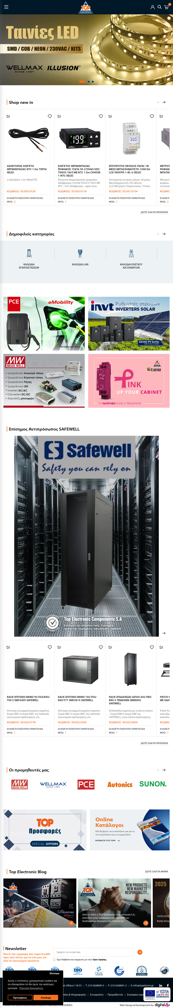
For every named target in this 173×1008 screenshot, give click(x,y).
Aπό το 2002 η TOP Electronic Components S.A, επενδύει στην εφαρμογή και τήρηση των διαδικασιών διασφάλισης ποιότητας (108, 918)
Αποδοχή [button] (46, 997)
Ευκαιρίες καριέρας (138, 994)
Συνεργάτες (97, 994)
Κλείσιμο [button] (54, 973)
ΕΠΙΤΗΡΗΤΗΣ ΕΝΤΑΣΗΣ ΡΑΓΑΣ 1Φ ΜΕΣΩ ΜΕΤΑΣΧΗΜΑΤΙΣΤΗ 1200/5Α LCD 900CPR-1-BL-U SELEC (129, 169)
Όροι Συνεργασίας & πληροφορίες (66, 994)
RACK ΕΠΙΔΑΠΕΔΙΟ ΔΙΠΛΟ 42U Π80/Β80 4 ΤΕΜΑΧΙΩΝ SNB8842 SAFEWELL (130, 700)
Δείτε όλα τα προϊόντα (154, 212)
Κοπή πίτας (163, 921)
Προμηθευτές (115, 994)
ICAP (10, 921)
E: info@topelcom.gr (142, 985)
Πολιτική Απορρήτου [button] (31, 988)
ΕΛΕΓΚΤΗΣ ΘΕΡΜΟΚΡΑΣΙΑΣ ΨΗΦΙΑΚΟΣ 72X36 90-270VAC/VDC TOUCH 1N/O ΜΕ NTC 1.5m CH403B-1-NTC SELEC (79, 171)
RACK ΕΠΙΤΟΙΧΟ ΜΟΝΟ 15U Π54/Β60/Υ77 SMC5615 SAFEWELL (77, 699)
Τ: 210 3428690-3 (94, 985)
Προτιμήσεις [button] (20, 997)
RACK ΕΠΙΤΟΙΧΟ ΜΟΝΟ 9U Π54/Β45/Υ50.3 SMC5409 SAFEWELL (28, 699)
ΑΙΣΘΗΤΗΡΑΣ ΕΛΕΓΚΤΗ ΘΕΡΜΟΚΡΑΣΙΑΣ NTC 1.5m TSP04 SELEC (27, 169)
